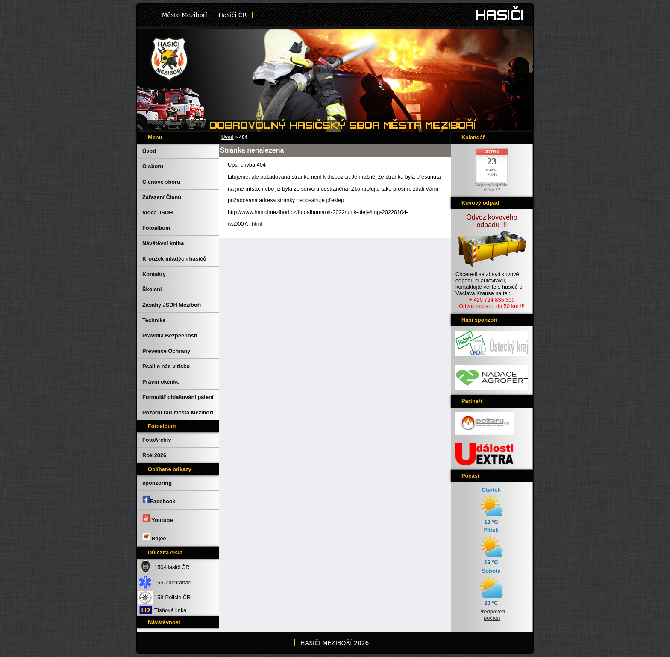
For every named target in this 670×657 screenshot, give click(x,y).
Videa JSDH (157, 212)
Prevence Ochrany (166, 351)
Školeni (152, 289)
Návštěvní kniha (163, 243)
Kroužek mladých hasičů (174, 258)
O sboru (152, 166)
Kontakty (154, 274)
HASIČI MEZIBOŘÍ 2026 (334, 642)
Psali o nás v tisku (166, 366)
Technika (154, 320)
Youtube (157, 518)
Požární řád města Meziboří (177, 412)
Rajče (154, 537)
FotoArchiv (156, 440)
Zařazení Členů (161, 197)
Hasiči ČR (233, 15)
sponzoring (157, 483)
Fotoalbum (156, 228)
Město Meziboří (184, 15)
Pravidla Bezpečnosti (169, 335)
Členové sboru (161, 182)
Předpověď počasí (492, 614)
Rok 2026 (154, 455)
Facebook (159, 499)
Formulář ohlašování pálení (177, 397)
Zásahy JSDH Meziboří (171, 305)
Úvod (149, 151)
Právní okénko (160, 381)
